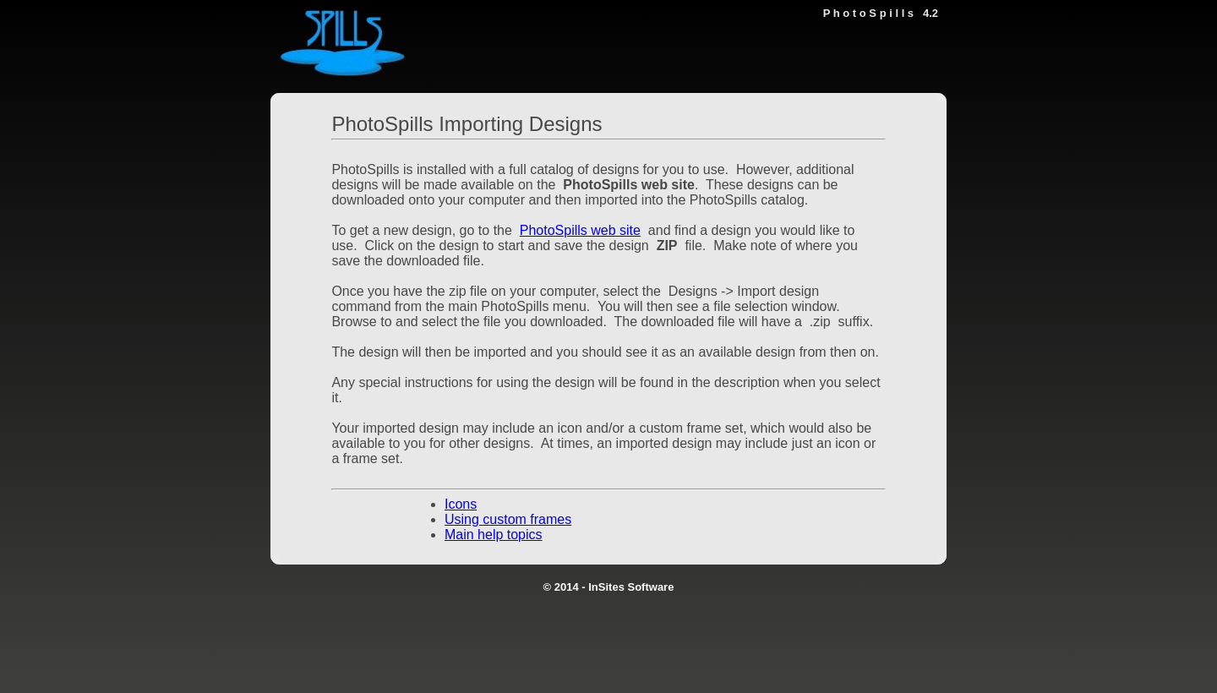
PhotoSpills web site (580, 230)
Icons (461, 504)
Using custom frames (508, 519)
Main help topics (494, 534)
